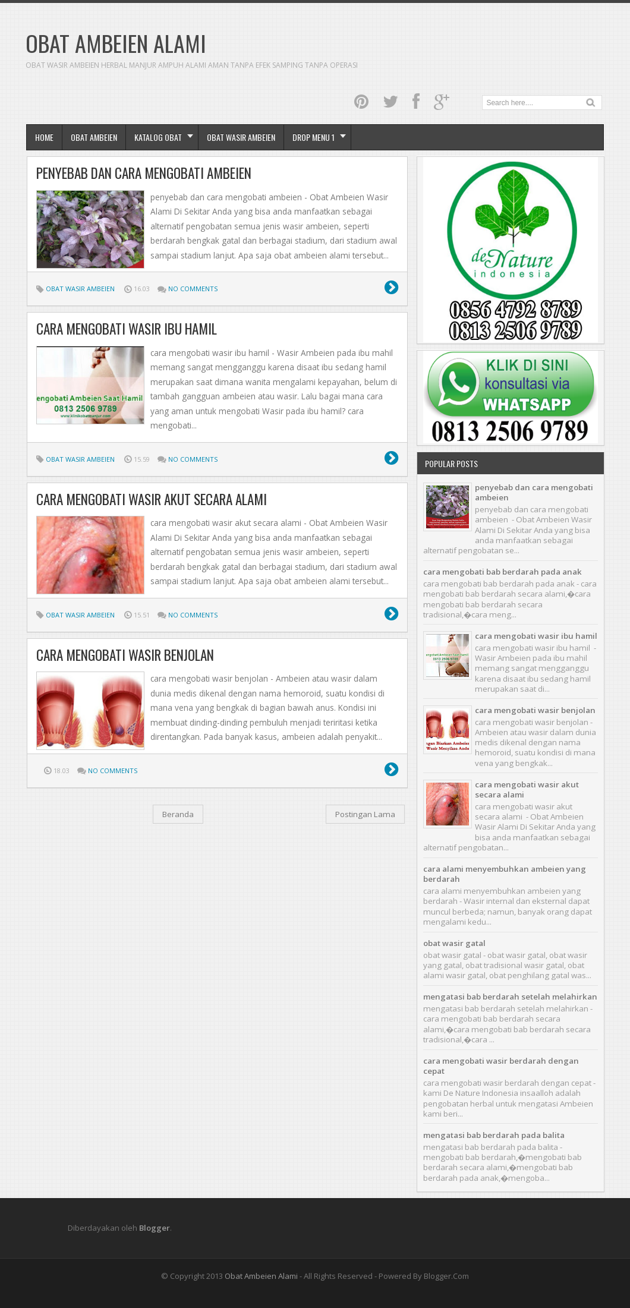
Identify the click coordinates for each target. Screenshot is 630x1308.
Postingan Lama (365, 814)
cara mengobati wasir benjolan (125, 655)
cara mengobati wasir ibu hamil (126, 328)
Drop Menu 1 (313, 137)
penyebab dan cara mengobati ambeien (143, 173)
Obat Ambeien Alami (261, 1276)
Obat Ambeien (94, 137)
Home (44, 137)
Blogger (154, 1227)
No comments (193, 288)
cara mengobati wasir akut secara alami (151, 499)
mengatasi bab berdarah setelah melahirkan (510, 996)
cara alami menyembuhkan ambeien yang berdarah (504, 873)
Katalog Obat (158, 137)
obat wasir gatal (454, 943)
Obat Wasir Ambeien (80, 288)
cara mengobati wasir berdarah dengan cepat (501, 1065)
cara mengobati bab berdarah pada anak (502, 571)
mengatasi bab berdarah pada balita (494, 1135)
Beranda (178, 814)
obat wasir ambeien (241, 137)
